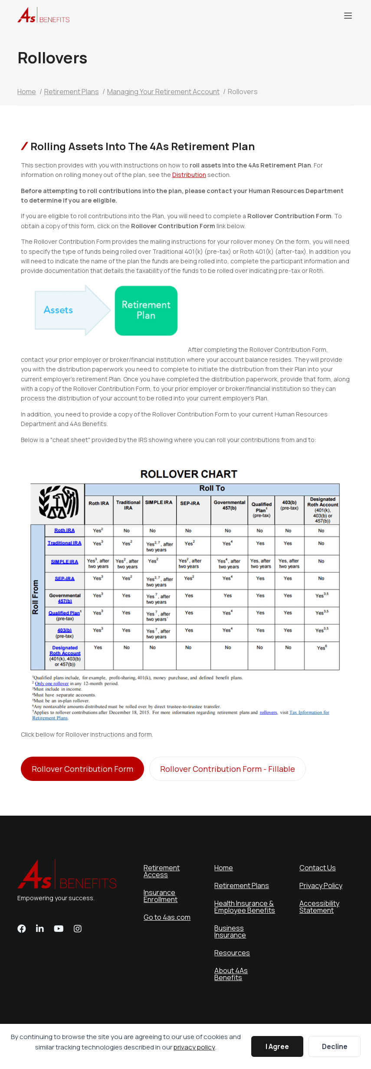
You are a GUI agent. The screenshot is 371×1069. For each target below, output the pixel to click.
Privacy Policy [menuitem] (320, 885)
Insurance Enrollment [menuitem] (160, 896)
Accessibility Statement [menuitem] (319, 906)
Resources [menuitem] (232, 953)
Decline (335, 1046)
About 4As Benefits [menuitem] (231, 974)
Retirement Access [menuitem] (162, 871)
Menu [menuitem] (348, 15)
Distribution (189, 175)
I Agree (277, 1046)
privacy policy (194, 1047)
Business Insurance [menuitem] (230, 931)
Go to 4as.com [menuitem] (167, 917)
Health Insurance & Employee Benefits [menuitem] (244, 906)
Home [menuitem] (223, 867)
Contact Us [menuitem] (317, 867)
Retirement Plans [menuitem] (241, 885)
